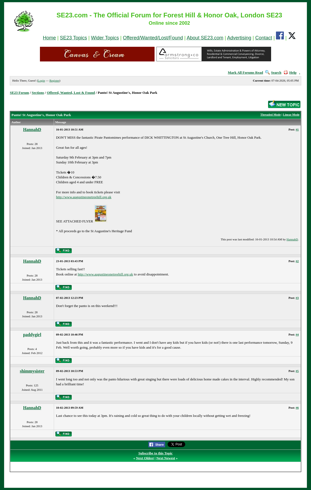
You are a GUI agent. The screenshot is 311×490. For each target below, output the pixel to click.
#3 (297, 297)
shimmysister (32, 371)
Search (273, 72)
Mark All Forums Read (245, 72)
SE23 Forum (19, 93)
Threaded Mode (270, 114)
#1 (297, 129)
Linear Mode (291, 114)
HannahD (32, 129)
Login (41, 80)
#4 (297, 334)
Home (49, 38)
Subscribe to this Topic (155, 453)
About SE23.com (205, 38)
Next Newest (165, 458)
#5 (297, 371)
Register (54, 80)
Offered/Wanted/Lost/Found (153, 38)
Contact (263, 38)
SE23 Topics (73, 38)
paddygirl (32, 334)
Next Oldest (145, 458)
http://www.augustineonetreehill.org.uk (83, 197)
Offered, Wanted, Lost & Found (71, 93)
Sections (38, 93)
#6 (297, 407)
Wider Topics (105, 38)
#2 (297, 261)
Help (290, 72)
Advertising (239, 38)
